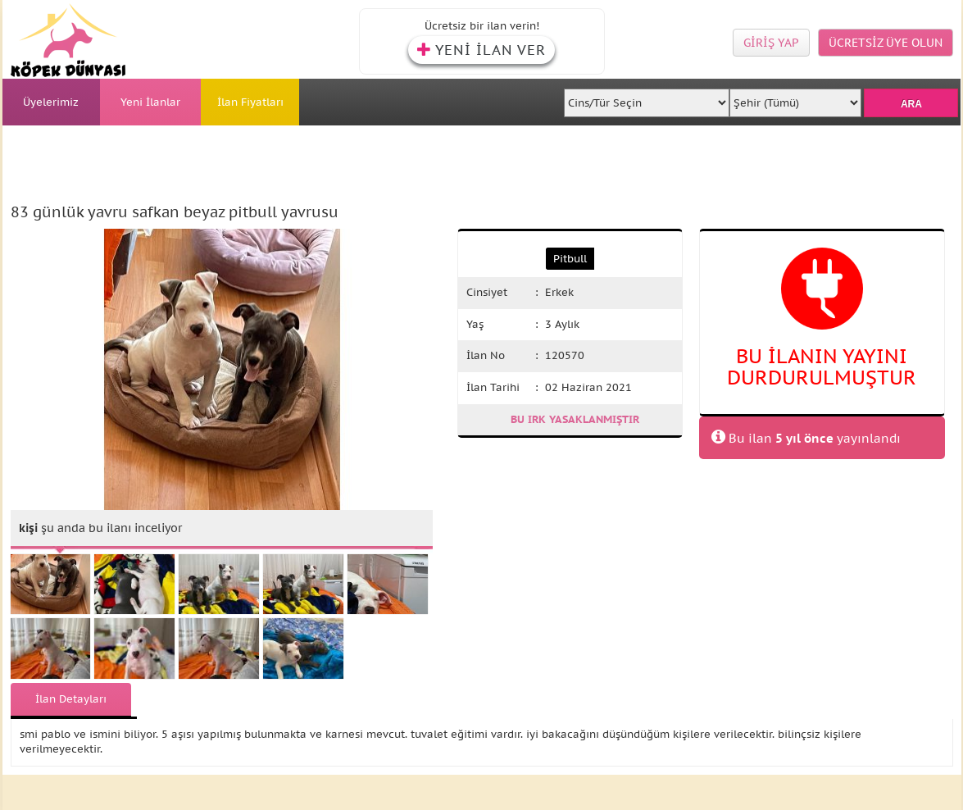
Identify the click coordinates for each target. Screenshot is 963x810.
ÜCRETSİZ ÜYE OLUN (886, 42)
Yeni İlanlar (150, 102)
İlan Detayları (71, 699)
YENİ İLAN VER (481, 50)
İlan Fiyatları (250, 102)
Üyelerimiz (51, 102)
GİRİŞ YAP (771, 42)
